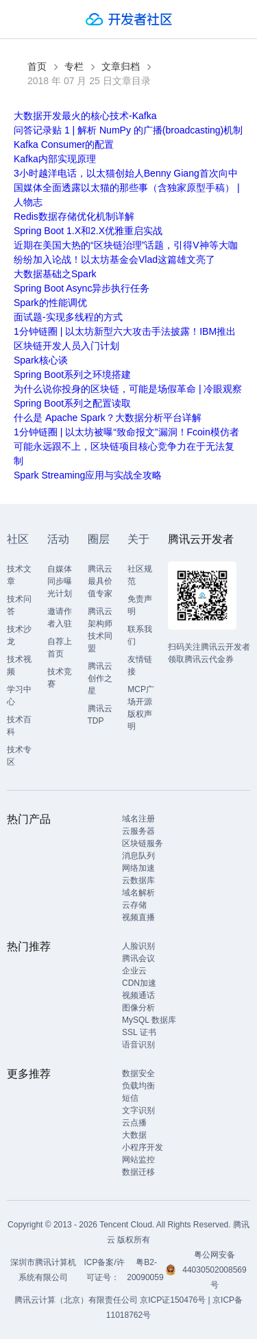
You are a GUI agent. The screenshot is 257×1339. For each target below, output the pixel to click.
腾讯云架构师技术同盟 (100, 630)
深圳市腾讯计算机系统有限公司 (43, 1270)
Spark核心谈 (41, 360)
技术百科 (19, 726)
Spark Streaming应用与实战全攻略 (88, 475)
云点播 (134, 1122)
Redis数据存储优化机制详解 (74, 216)
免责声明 (139, 605)
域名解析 (138, 892)
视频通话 (138, 995)
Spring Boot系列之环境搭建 (72, 374)
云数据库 (138, 880)
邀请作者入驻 (59, 617)
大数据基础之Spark (55, 273)
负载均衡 (138, 1086)
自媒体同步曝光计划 (59, 581)
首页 (37, 66)
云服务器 (138, 831)
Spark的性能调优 (50, 302)
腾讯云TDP (100, 715)
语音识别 (138, 1044)
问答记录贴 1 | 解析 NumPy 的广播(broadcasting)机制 (128, 130)
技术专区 (19, 756)
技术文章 (19, 575)
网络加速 (138, 868)
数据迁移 (138, 1172)
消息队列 (138, 855)
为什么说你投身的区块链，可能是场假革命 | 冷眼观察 (128, 388)
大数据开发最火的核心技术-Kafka (85, 115)
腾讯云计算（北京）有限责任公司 (76, 1300)
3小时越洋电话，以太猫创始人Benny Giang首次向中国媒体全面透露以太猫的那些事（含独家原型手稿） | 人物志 (127, 187)
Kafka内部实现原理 (55, 158)
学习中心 (19, 695)
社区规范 (139, 575)
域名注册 (138, 819)
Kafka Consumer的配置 (64, 144)
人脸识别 (138, 946)
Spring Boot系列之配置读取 (72, 403)
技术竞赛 (59, 678)
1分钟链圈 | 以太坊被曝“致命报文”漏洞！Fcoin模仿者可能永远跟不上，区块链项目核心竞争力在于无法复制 (126, 446)
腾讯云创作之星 (100, 678)
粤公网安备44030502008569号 (214, 1270)
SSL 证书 (139, 1032)
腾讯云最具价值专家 (100, 581)
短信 (130, 1098)
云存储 (134, 905)
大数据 (134, 1135)
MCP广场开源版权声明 (140, 708)
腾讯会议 (138, 958)
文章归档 (120, 66)
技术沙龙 (19, 635)
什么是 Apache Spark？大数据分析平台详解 (107, 417)
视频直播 (138, 917)
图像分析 (138, 1007)
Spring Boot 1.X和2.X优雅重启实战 (88, 230)
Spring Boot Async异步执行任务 (81, 288)
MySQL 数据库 (149, 1020)
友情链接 (139, 665)
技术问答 (19, 605)
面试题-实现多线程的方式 (68, 316)
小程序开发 (142, 1147)
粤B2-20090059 (146, 1270)
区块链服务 (142, 843)
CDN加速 (139, 983)
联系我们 (139, 635)
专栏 (74, 66)
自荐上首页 (59, 648)
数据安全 (138, 1073)
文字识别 (138, 1110)
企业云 (134, 970)
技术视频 (19, 665)
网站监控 (138, 1159)
